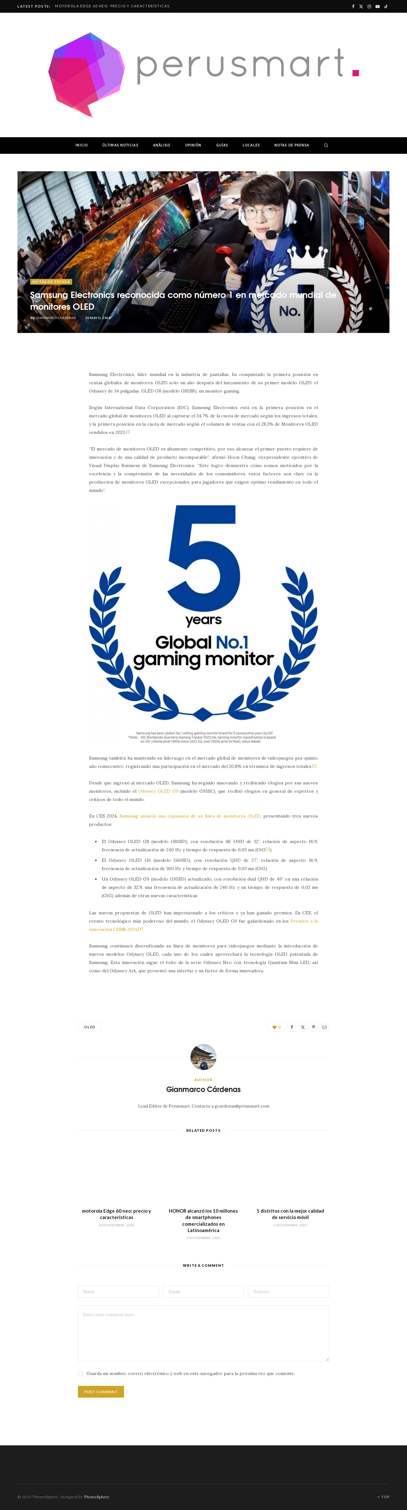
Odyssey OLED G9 (158, 791)
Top (383, 1496)
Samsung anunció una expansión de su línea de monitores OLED (190, 816)
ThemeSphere (96, 1496)
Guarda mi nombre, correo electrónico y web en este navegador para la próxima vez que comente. (190, 1373)
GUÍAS (222, 145)
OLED (89, 1027)
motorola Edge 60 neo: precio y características (112, 6)
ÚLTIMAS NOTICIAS (120, 145)
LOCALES (251, 145)
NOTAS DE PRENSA (291, 145)
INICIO (81, 145)
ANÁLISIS (161, 145)
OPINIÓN (193, 145)
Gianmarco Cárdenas (56, 318)
